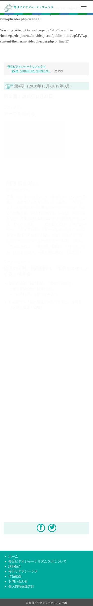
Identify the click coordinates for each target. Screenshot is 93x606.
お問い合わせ (18, 581)
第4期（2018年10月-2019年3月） (31, 70)
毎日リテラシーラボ (22, 571)
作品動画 (14, 576)
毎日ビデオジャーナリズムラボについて (37, 561)
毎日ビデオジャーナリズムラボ (26, 66)
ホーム (13, 556)
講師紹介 (14, 566)
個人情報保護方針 (21, 586)
